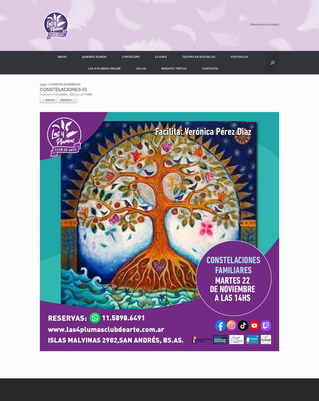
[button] (272, 62)
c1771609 (86, 94)
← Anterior (48, 100)
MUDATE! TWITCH (174, 68)
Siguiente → (67, 100)
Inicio (43, 84)
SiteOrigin (166, 392)
